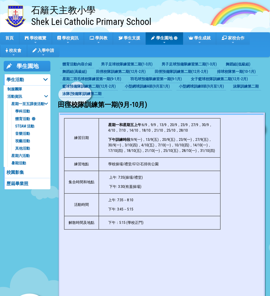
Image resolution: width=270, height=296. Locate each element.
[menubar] (162, 79)
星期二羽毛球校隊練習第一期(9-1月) (91, 79)
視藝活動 (22, 141)
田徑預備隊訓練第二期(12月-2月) (181, 71)
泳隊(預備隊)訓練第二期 (82, 94)
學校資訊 (67, 40)
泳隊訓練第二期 (246, 86)
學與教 (98, 40)
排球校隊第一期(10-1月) (236, 71)
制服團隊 (14, 89)
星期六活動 (20, 156)
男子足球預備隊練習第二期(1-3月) (189, 64)
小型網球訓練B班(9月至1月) (201, 86)
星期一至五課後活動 (27, 104)
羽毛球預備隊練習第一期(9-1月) (156, 79)
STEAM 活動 (24, 126)
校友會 (13, 52)
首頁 (9, 38)
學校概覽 (35, 40)
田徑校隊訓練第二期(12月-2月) (120, 71)
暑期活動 (18, 163)
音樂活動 (22, 133)
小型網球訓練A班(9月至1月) (147, 86)
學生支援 (129, 40)
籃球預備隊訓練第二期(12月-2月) (89, 86)
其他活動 (22, 148)
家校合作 (233, 40)
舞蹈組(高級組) (74, 71)
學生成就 (200, 40)
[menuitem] (77, 64)
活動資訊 (14, 96)
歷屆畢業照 (17, 183)
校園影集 (15, 172)
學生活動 (15, 79)
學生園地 (162, 40)
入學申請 (43, 52)
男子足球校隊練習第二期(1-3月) (126, 64)
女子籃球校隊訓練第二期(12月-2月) (219, 79)
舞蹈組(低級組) (238, 64)
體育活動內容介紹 (77, 64)
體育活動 (22, 119)
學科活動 (22, 111)
